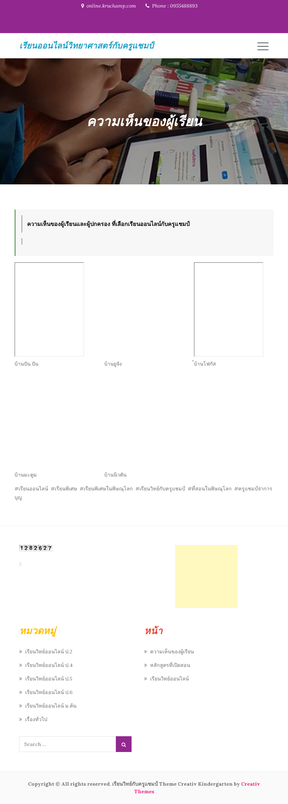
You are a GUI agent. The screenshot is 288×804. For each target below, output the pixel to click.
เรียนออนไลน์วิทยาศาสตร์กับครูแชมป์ (86, 45)
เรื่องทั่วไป (36, 719)
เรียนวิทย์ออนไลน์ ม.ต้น (50, 706)
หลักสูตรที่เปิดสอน (170, 665)
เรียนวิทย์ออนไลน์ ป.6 (48, 692)
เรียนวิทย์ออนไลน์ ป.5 (48, 678)
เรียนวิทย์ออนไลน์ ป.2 (48, 651)
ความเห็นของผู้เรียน (172, 651)
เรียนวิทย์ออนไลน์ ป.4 (49, 665)
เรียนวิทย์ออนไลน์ (169, 678)
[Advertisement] (206, 576)
